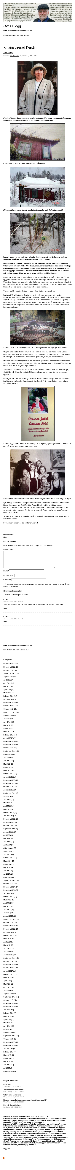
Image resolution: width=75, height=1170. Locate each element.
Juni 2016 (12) (8, 952)
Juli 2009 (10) (8, 838)
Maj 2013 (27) (8, 690)
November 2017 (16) (10, 1007)
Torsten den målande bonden (13, 1094)
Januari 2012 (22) (9, 741)
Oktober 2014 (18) (10, 887)
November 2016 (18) (10, 968)
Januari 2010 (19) (9, 819)
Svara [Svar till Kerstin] (5, 625)
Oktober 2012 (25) (10, 712)
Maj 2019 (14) (8, 1065)
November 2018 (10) (10, 1045)
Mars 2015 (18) (8, 903)
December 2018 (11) (10, 1049)
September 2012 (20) (11, 715)
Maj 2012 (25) (8, 728)
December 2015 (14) (10, 932)
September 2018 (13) (11, 1039)
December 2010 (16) (10, 783)
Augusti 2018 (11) (9, 1036)
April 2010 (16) (8, 809)
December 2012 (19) (10, 706)
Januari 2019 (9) (9, 1052)
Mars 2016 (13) (8, 942)
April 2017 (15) (8, 984)
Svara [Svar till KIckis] (5, 611)
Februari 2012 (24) (10, 738)
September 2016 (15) (11, 961)
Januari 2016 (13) (9, 935)
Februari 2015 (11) (10, 900)
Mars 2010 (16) (8, 813)
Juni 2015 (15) (8, 913)
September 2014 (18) (11, 884)
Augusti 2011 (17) (9, 758)
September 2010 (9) (10, 796)
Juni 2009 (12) (8, 845)
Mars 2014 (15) (8, 864)
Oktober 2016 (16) (10, 965)
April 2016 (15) (8, 945)
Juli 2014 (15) (8, 877)
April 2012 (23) (8, 732)
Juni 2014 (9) (8, 874)
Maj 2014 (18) (8, 871)
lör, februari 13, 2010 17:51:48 (29, 56)
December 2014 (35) (10, 893)
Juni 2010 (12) (8, 803)
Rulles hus (12, 1089)
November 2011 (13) (10, 748)
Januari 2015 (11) (9, 897)
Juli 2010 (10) (8, 800)
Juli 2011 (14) (8, 761)
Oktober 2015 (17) (10, 926)
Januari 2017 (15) (9, 974)
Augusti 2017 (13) (9, 997)
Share (5, 537)
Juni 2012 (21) (8, 725)
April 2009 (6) (8, 848)
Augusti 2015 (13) (9, 919)
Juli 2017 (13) (8, 994)
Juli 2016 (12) (8, 955)
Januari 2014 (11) (9, 858)
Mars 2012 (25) (8, 735)
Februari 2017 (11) (10, 977)
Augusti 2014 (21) (9, 880)
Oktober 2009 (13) (10, 829)
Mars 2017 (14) (8, 981)
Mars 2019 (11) (8, 1058)
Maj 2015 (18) (8, 910)
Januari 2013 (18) (9, 703)
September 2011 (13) (11, 754)
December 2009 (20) (10, 822)
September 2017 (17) (11, 1000)
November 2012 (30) (10, 709)
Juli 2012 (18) (8, 722)
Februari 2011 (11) (10, 777)
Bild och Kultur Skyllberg (12, 1109)
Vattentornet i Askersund (13, 1099)
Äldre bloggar (8, 53)
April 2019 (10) (8, 1062)
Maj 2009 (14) (8, 842)
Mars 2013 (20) (8, 696)
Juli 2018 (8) (7, 1032)
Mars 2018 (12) (8, 1020)
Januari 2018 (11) (9, 1013)
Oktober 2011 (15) (10, 751)
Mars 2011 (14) (8, 774)
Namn (6, 574)
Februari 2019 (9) (9, 1055)
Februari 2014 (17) (10, 861)
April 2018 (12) (8, 1023)
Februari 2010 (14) (10, 816)
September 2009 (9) (10, 832)
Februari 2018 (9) (9, 1016)
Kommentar (8, 550)
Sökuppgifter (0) (9, 855)
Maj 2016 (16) (8, 948)
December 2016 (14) (10, 971)
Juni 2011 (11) (8, 764)
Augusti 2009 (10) (9, 835)
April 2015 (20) (8, 906)
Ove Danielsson (14, 56)
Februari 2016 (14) (10, 939)
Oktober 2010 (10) (10, 790)
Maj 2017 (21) (8, 987)
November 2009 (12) (10, 825)
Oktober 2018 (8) (9, 1042)
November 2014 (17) (10, 890)
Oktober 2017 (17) (10, 1003)
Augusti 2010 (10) (9, 793)
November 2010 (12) (10, 787)
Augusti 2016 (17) (9, 958)
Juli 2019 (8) (7, 1071)
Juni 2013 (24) (8, 686)
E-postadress (8, 579)
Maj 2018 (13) (8, 1026)
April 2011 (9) (8, 770)
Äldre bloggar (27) (9, 851)
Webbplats (7, 583)
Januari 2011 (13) (9, 780)
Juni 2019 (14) (8, 1068)
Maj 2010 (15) (8, 806)
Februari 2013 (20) (10, 699)
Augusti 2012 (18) (9, 719)
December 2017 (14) (10, 1010)
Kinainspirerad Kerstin (20, 47)
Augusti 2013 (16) (9, 680)
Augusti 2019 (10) (9, 1075)
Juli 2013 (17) (8, 683)
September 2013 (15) (11, 677)
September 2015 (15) (11, 922)
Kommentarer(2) (8, 534)
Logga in (6, 1152)
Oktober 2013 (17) (10, 673)
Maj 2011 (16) (8, 767)
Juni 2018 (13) (8, 1029)
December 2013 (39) (10, 667)
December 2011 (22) (10, 745)
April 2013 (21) (8, 693)
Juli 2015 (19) (8, 916)
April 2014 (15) (8, 868)
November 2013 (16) (10, 670)
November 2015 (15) (10, 929)
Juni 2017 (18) (8, 990)
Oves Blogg (12, 26)
